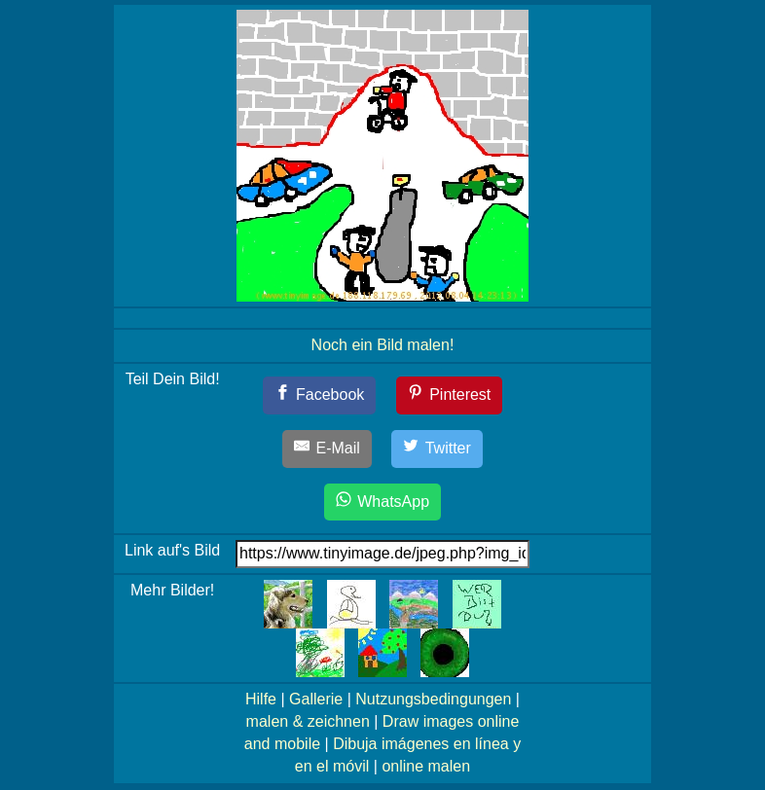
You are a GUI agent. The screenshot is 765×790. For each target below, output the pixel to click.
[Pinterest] (449, 395)
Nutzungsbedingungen (433, 699)
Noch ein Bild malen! (383, 345)
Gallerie (316, 699)
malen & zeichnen (308, 721)
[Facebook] (320, 395)
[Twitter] (437, 449)
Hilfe (260, 699)
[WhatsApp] (382, 502)
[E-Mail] (327, 449)
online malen (426, 766)
